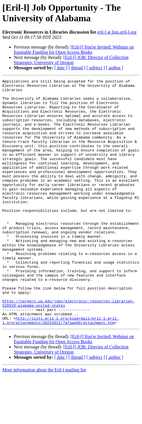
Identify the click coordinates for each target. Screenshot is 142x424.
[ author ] (114, 67)
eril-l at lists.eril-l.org (117, 32)
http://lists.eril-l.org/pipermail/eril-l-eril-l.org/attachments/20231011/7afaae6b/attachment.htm (60, 369)
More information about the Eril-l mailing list (44, 419)
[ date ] (60, 67)
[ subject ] (96, 67)
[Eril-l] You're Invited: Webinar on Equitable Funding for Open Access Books (74, 50)
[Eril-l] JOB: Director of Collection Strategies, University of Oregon (71, 60)
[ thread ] (76, 67)
